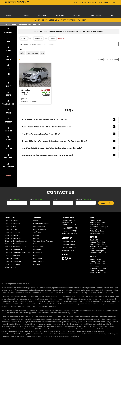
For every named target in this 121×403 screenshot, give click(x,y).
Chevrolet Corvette (12, 232)
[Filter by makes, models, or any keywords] (69, 44)
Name (13, 199)
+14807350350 (71, 234)
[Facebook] (62, 258)
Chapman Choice (68, 241)
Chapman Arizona (68, 244)
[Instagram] (66, 258)
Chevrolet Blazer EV (12, 224)
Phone (55, 199)
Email (36, 199)
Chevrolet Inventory (41, 224)
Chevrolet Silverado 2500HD (15, 247)
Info (113, 15)
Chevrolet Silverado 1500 (14, 244)
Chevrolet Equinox (12, 235)
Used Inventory (39, 226)
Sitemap (36, 264)
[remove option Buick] (24, 38)
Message (83, 199)
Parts (35, 244)
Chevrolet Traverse (12, 264)
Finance (36, 235)
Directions (37, 250)
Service (36, 238)
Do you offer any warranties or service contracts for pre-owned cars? (68, 141)
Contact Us (37, 253)
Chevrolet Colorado (12, 229)
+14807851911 (73, 231)
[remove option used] (52, 38)
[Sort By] (111, 59)
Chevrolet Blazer (11, 221)
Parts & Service (96, 15)
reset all (61, 38)
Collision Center (39, 247)
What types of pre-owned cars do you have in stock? (68, 126)
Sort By (100, 59)
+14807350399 (71, 228)
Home (8, 15)
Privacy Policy (38, 261)
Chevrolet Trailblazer (13, 261)
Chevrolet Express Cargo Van (16, 241)
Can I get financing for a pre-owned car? (68, 134)
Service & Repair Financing (43, 241)
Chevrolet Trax (10, 267)
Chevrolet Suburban (12, 255)
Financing (76, 15)
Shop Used (43, 15)
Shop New (25, 15)
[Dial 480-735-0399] (109, 2)
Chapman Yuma (68, 250)
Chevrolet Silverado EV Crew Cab (17, 253)
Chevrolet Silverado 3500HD (15, 250)
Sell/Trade (60, 15)
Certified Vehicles (40, 229)
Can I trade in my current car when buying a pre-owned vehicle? (68, 148)
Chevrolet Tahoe (11, 258)
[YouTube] (70, 258)
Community (37, 258)
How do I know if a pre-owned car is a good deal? (68, 119)
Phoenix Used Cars (69, 247)
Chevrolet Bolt (10, 226)
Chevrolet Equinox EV (13, 238)
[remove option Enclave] (38, 38)
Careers (36, 255)
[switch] (8, 30)
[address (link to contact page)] (88, 2)
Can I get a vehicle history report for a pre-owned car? (68, 155)
